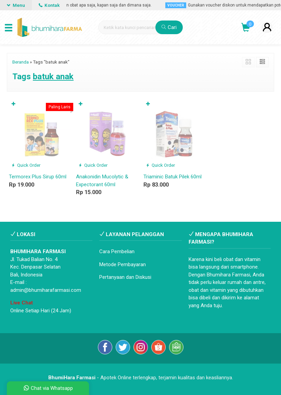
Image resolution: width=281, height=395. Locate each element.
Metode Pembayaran (122, 264)
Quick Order (25, 165)
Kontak (49, 5)
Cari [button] (169, 27)
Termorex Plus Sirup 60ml (37, 177)
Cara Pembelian (117, 251)
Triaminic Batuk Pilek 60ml (172, 177)
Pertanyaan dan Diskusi (125, 277)
